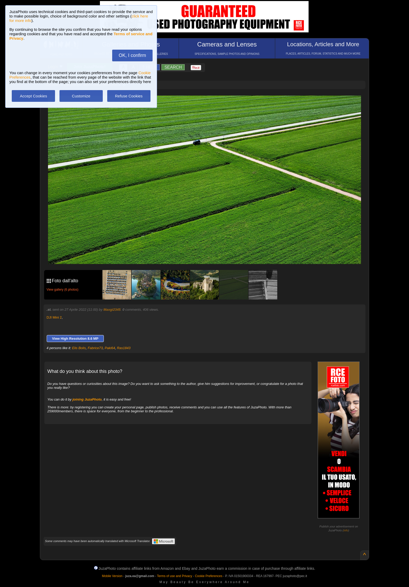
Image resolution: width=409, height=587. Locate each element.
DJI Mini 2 (54, 317)
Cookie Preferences (208, 576)
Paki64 (110, 348)
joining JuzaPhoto (87, 399)
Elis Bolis (79, 348)
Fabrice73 (95, 348)
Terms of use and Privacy (174, 576)
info (346, 530)
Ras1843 (123, 348)
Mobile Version (112, 576)
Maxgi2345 (112, 310)
